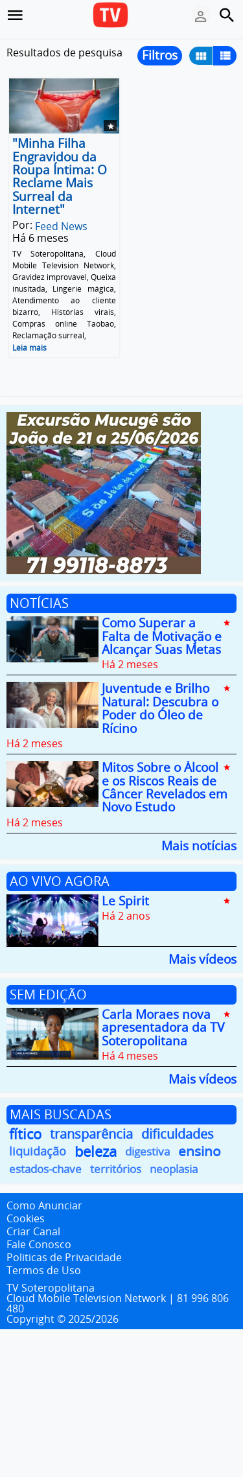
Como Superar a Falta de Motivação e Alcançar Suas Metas (162, 636)
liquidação (37, 1151)
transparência (91, 1134)
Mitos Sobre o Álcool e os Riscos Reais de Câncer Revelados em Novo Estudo (164, 788)
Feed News (61, 225)
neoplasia (174, 1168)
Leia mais (29, 347)
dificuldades (177, 1134)
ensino (199, 1151)
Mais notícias (199, 844)
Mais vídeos (202, 958)
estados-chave (45, 1168)
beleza (96, 1151)
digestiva (147, 1151)
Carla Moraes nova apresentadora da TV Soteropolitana (163, 1027)
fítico (25, 1134)
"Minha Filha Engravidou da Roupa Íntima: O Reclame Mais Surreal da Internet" (59, 176)
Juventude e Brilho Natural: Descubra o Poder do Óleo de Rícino (160, 708)
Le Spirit (125, 900)
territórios (115, 1168)
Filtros (160, 55)
